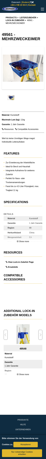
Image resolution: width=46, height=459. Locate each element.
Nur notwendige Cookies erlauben (22, 453)
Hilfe (23, 425)
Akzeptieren (25, 444)
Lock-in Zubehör (15, 20)
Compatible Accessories (26, 129)
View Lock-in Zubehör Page (21, 262)
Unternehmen (23, 429)
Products (11, 18)
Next (40, 335)
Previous (6, 335)
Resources (8, 129)
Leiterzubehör (28, 18)
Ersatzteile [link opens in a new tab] (13, 267)
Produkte (23, 420)
